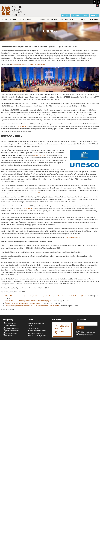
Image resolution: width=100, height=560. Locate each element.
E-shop (83, 20)
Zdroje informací (68, 20)
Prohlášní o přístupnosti (87, 332)
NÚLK (13, 20)
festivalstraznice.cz (12, 328)
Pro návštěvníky (27, 20)
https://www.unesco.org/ (19, 65)
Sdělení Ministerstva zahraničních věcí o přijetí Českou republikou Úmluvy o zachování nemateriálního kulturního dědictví (45, 296)
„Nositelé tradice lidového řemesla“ (28, 193)
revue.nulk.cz (9, 336)
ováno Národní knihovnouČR (62, 330)
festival (65, 15)
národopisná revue (80, 15)
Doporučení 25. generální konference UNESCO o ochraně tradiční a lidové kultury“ (32, 306)
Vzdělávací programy (47, 20)
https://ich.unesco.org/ (37, 65)
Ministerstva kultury (39, 155)
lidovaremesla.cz (11, 333)
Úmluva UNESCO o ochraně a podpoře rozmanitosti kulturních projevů (28, 301)
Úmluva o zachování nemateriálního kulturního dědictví (23, 303)
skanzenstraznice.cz (12, 326)
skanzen (94, 15)
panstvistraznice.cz (12, 331)
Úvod (4, 20)
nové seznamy (23, 126)
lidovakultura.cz (10, 323)
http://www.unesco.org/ (74, 238)
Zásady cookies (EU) (86, 335)
